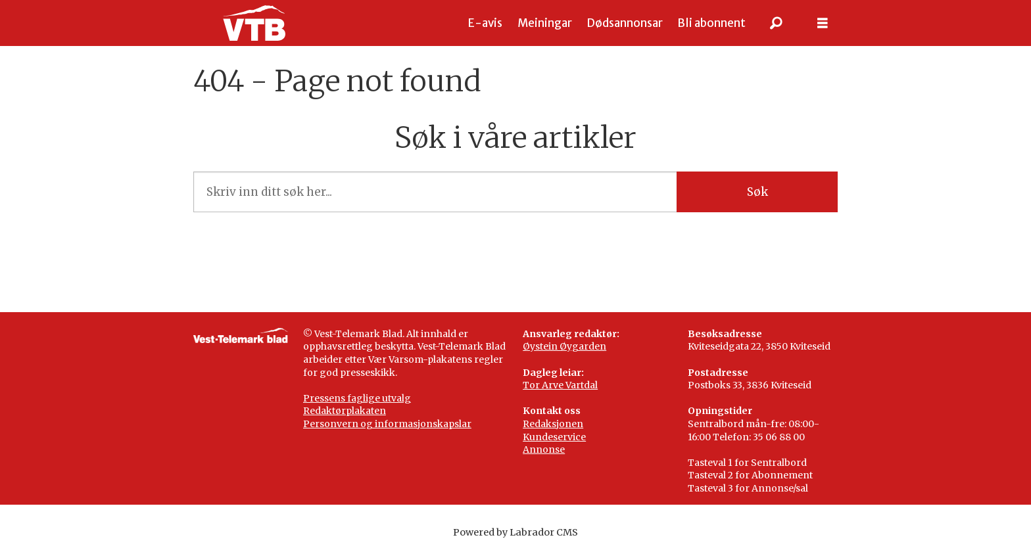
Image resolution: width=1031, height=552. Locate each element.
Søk (757, 192)
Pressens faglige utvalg (357, 398)
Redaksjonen (553, 424)
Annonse (544, 449)
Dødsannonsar (625, 23)
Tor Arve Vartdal (560, 385)
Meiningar (544, 23)
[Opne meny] (822, 23)
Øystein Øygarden (564, 346)
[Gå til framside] (254, 23)
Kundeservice (554, 437)
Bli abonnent (711, 23)
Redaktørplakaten (344, 411)
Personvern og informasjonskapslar (387, 424)
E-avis (485, 23)
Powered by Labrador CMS (515, 532)
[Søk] (777, 23)
